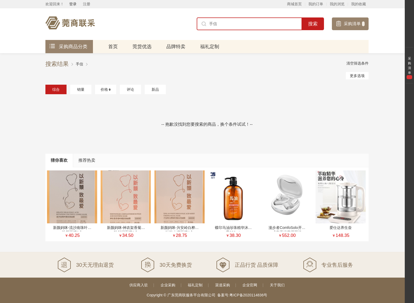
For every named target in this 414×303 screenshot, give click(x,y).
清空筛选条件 (357, 63)
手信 (79, 64)
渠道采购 (222, 285)
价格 (106, 89)
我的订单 (315, 4)
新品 (155, 89)
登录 (73, 4)
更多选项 (357, 76)
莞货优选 (142, 46)
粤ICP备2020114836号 (248, 295)
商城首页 (294, 4)
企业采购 (168, 285)
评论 (130, 89)
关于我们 (277, 285)
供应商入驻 (138, 285)
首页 (113, 46)
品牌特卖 (175, 46)
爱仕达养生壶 (341, 227)
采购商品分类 (68, 46)
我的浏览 (337, 4)
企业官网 (249, 285)
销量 (80, 89)
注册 (86, 4)
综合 (56, 89)
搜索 (313, 23)
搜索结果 (57, 64)
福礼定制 (209, 46)
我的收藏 (358, 4)
